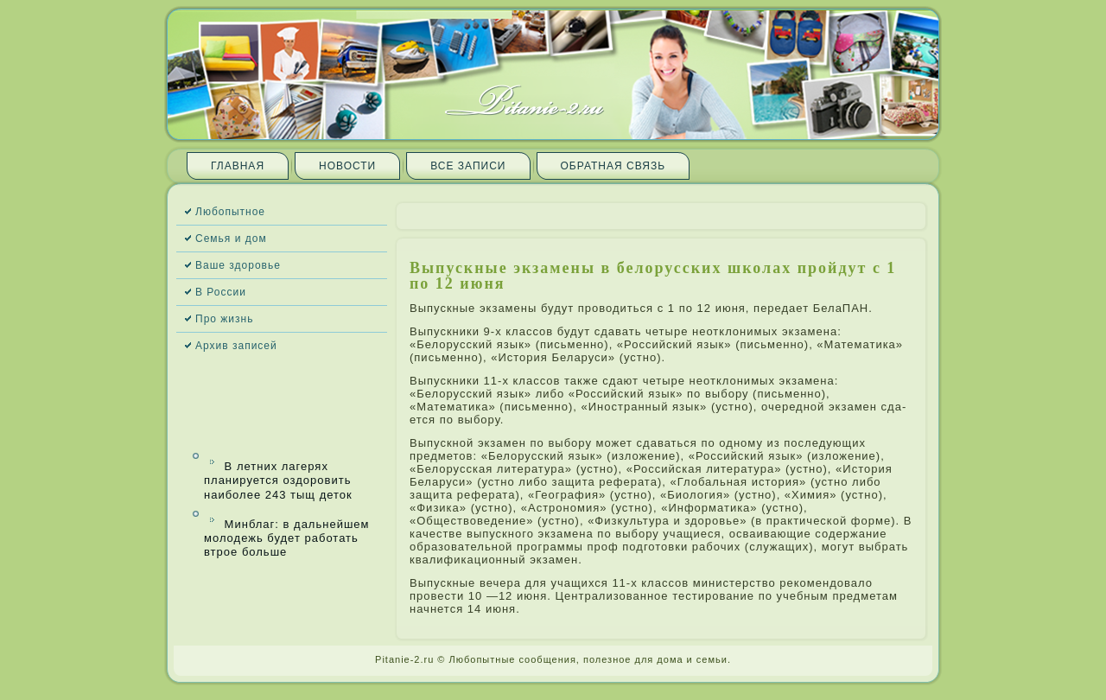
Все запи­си (467, 166)
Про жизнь (224, 319)
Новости (347, 166)
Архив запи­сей (236, 346)
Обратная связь (613, 166)
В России (220, 292)
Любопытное (230, 212)
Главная (237, 166)
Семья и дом (231, 238)
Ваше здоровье (238, 265)
